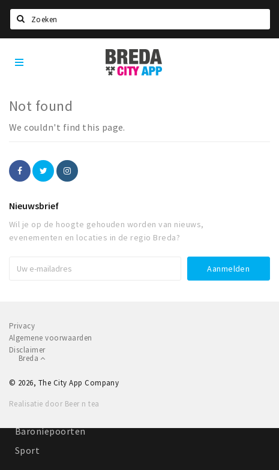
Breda (32, 358)
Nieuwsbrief (34, 206)
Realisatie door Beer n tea (54, 404)
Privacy (22, 326)
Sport (27, 450)
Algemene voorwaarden (50, 338)
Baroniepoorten (50, 431)
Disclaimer (27, 350)
